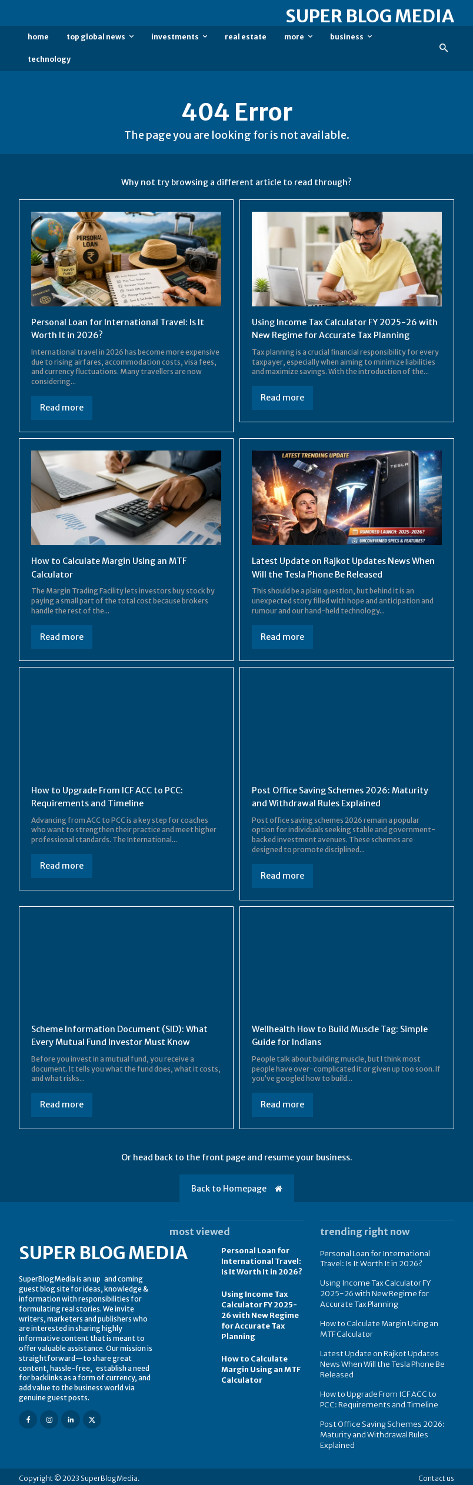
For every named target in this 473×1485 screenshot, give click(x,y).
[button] (444, 48)
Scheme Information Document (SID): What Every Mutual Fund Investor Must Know (117, 1045)
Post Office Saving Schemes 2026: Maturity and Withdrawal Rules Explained (377, 1431)
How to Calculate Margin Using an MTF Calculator (260, 1382)
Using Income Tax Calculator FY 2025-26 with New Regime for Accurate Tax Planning (341, 335)
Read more (62, 407)
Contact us (436, 1474)
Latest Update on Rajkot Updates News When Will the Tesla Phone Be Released (338, 570)
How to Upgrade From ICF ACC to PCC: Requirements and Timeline (384, 1398)
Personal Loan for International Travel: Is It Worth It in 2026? (260, 1277)
